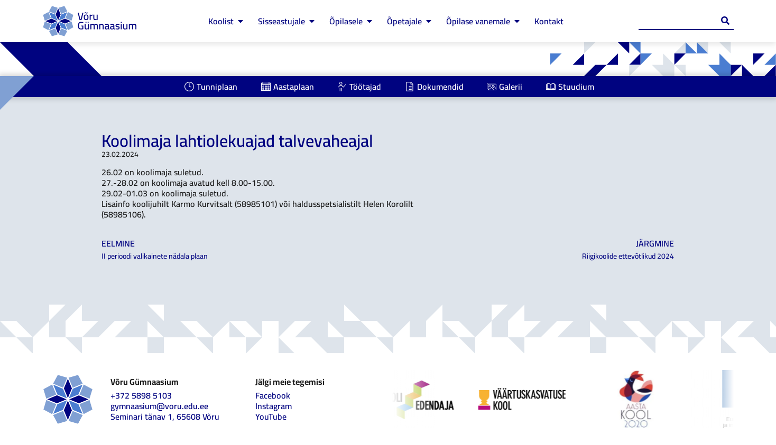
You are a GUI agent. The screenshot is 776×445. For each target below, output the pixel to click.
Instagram (273, 406)
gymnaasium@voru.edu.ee (159, 406)
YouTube (271, 416)
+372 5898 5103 (141, 395)
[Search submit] (725, 20)
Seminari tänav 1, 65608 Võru (164, 416)
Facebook (272, 395)
